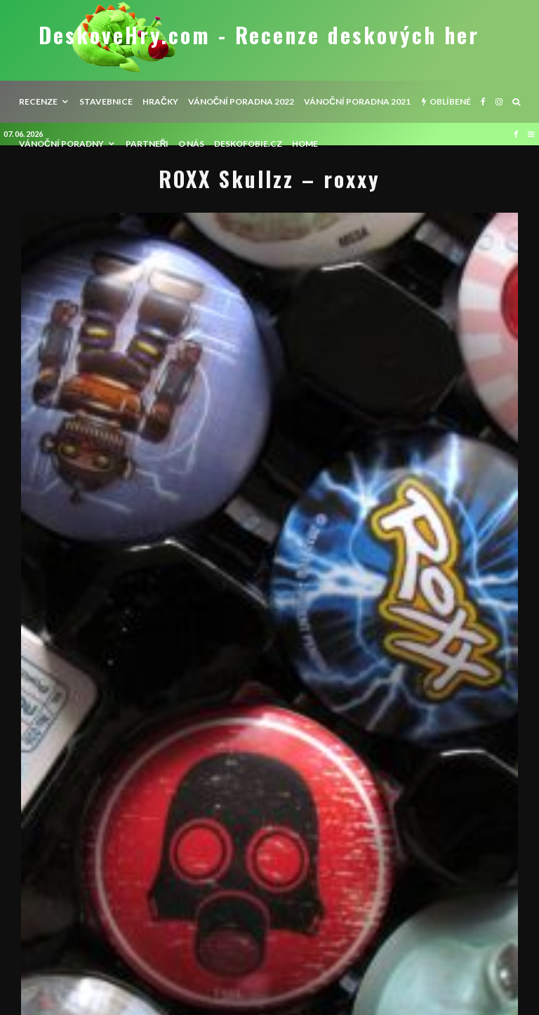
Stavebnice (106, 101)
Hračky (160, 101)
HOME (305, 143)
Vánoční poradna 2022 (241, 101)
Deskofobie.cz (248, 143)
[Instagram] (499, 102)
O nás (191, 143)
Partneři (147, 143)
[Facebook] (483, 102)
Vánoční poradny (61, 143)
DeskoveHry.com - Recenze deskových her (259, 35)
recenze (38, 101)
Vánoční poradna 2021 (357, 101)
